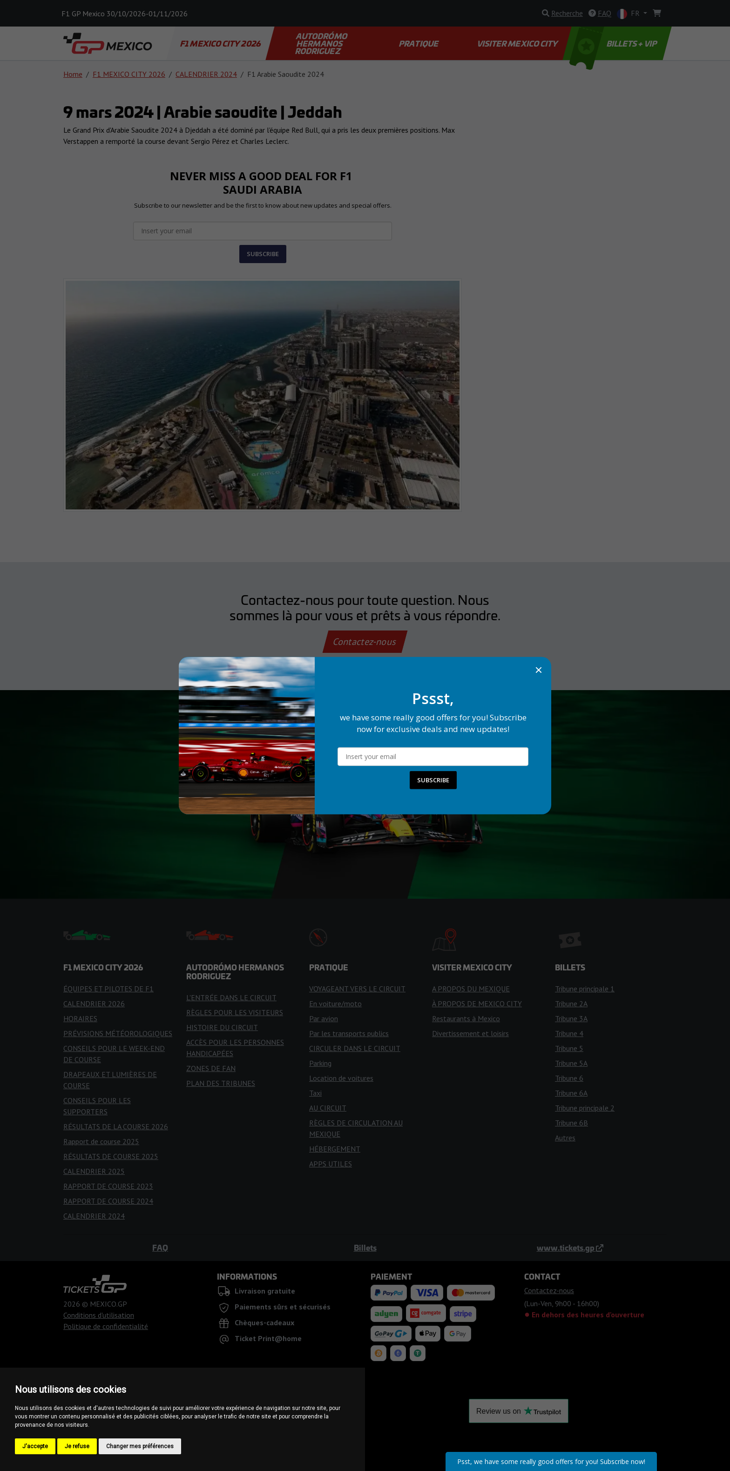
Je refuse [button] (77, 1446)
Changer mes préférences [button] (140, 1446)
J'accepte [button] (35, 1446)
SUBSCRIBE (433, 780)
